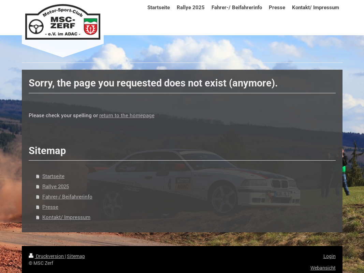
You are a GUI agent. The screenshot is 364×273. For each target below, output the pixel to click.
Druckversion (47, 256)
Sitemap (76, 256)
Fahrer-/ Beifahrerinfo (67, 196)
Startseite (53, 176)
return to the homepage (127, 115)
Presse (50, 206)
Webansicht (323, 267)
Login (329, 256)
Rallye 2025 (55, 186)
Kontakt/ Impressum (66, 217)
